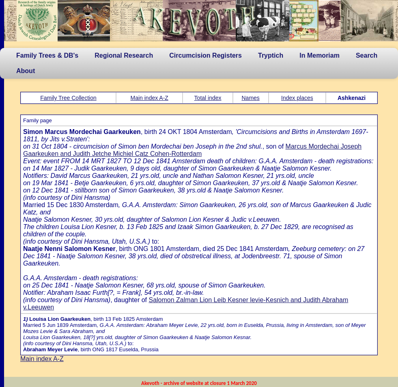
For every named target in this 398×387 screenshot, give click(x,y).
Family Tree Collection (68, 98)
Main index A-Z (149, 98)
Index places (297, 98)
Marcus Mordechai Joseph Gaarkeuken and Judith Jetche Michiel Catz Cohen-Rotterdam (192, 150)
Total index (208, 98)
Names (251, 98)
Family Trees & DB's (47, 55)
